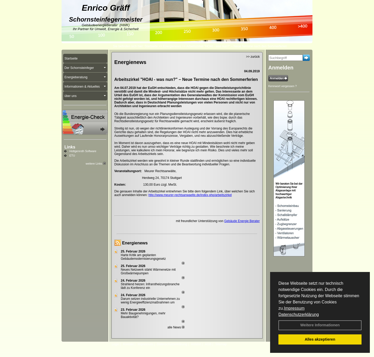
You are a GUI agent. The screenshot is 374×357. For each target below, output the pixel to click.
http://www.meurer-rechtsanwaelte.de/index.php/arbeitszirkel (190, 195)
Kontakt (128, 344)
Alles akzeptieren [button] (320, 339)
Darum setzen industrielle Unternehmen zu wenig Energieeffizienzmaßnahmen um (150, 300)
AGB (208, 344)
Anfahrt (196, 344)
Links (69, 147)
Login (115, 344)
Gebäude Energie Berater (242, 221)
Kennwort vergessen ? (282, 86)
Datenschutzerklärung (298, 314)
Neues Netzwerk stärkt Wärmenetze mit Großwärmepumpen (148, 271)
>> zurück (253, 57)
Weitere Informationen (320, 325)
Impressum (294, 308)
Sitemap (221, 344)
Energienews (135, 243)
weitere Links (96, 163)
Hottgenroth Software (82, 151)
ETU (72, 155)
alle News (176, 327)
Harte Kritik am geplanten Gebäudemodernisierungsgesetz (143, 257)
